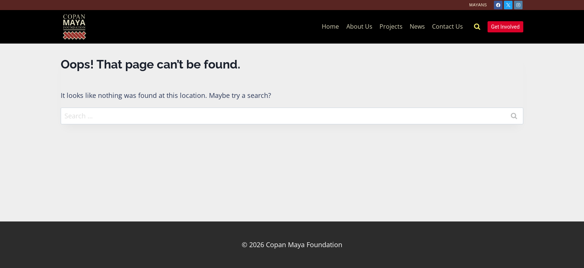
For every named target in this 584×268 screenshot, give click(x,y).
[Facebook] (498, 5)
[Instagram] (518, 5)
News (417, 26)
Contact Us (447, 26)
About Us (359, 26)
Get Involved (505, 27)
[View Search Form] (477, 27)
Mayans (478, 5)
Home (330, 26)
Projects (391, 26)
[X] (508, 5)
